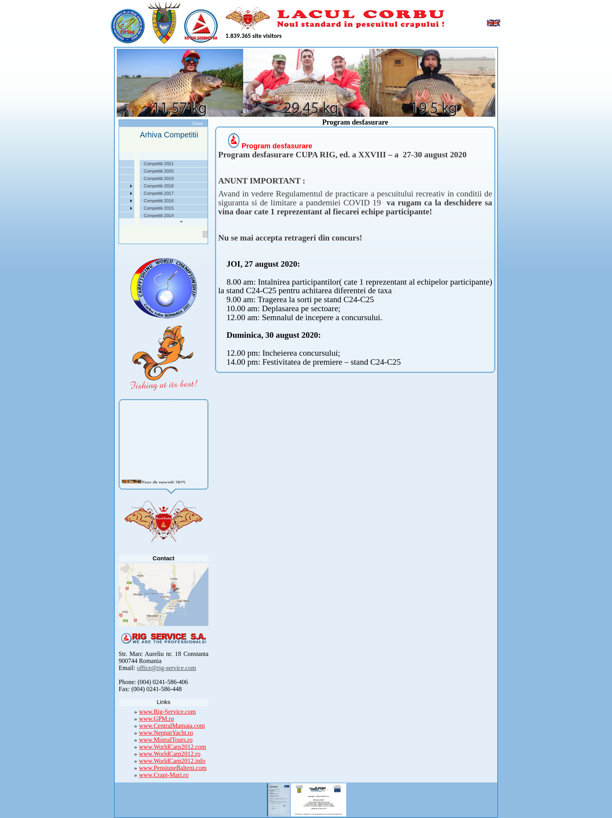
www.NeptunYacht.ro (166, 732)
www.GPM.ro (156, 718)
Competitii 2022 (97, 186)
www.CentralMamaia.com (172, 725)
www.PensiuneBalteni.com (172, 768)
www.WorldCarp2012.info (172, 760)
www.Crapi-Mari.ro (164, 775)
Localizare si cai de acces (107, 171)
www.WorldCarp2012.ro (170, 753)
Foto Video (93, 208)
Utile (87, 200)
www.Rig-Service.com (167, 711)
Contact (90, 215)
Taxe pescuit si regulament (108, 178)
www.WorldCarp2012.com (172, 746)
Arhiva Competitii (99, 193)
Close (197, 123)
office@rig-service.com (166, 668)
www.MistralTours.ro (165, 739)
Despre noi (93, 163)
